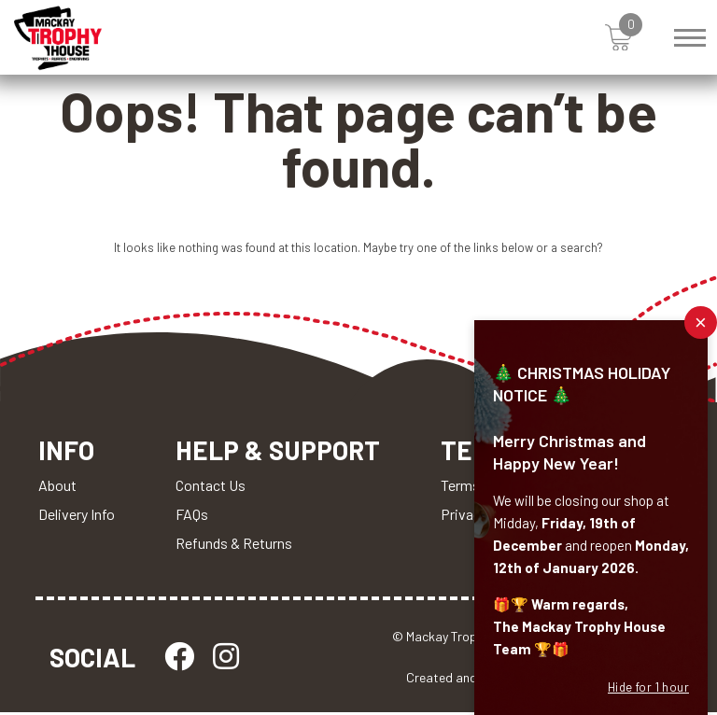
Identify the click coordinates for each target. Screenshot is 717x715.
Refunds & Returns (234, 545)
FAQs (192, 517)
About (57, 488)
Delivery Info (76, 517)
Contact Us (211, 488)
